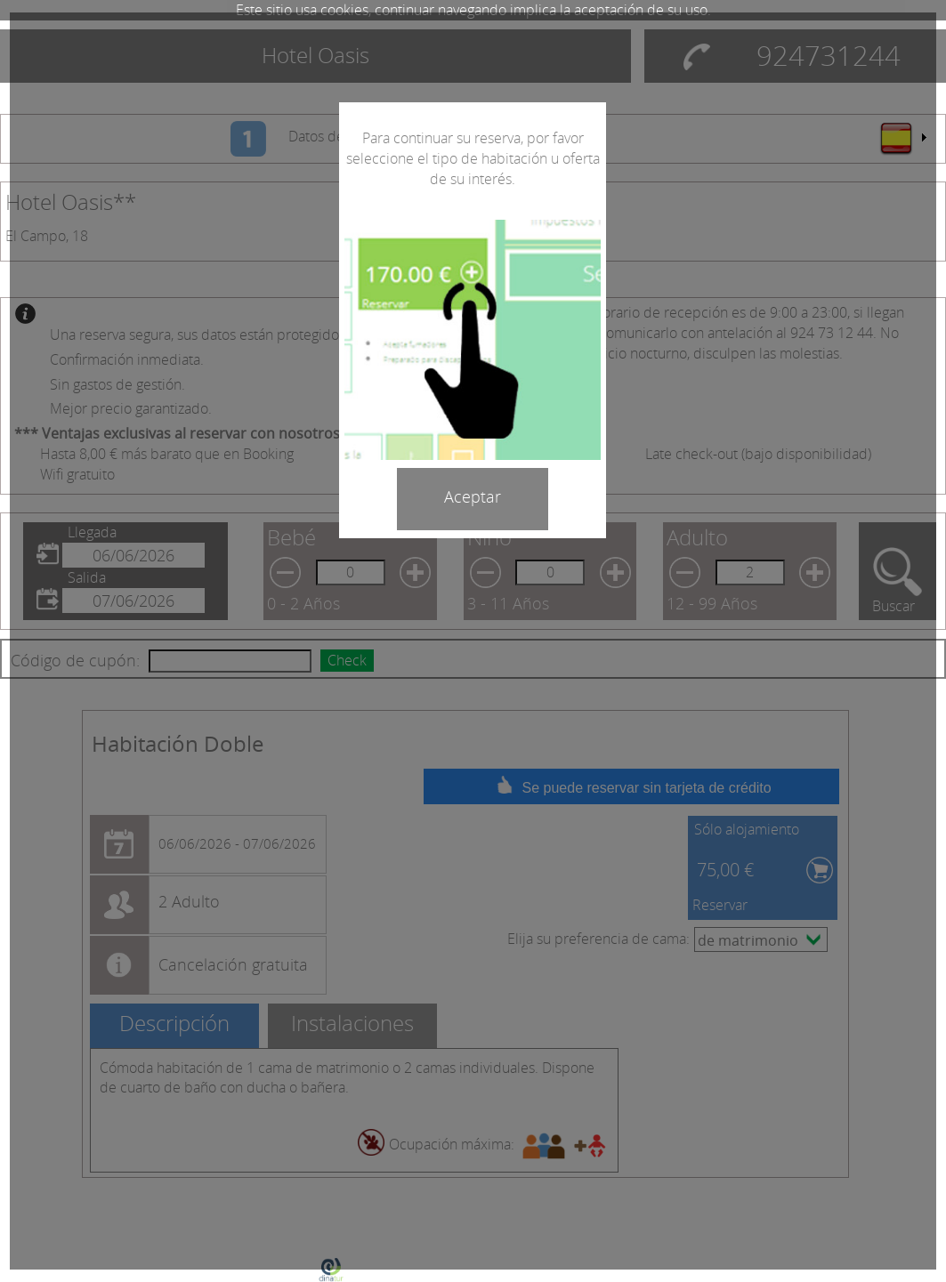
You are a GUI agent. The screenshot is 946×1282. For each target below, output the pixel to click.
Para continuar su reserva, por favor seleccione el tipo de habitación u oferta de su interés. (473, 158)
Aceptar (472, 496)
